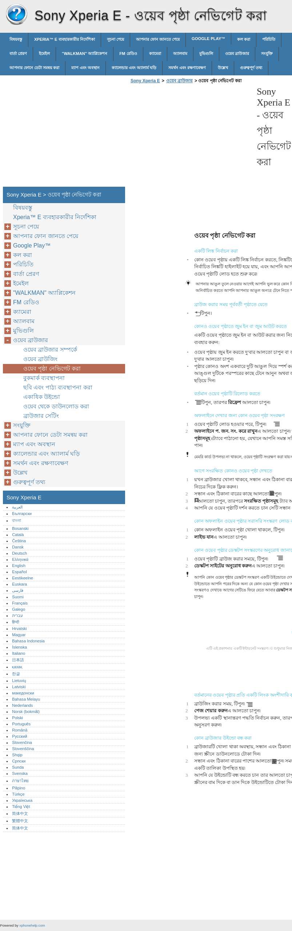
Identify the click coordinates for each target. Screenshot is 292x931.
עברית (17, 615)
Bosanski (20, 528)
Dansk (18, 547)
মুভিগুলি (206, 53)
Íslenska (19, 647)
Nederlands (22, 705)
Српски (18, 761)
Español (19, 572)
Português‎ (21, 724)
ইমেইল (44, 53)
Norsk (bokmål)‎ (26, 711)
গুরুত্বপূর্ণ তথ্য (251, 68)
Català (18, 534)
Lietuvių (19, 680)
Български (22, 513)
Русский (19, 736)
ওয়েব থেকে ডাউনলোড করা (56, 406)
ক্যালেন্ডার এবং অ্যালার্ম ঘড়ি (134, 68)
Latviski (18, 687)
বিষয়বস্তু (15, 39)
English (18, 565)
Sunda (18, 767)
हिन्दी (15, 622)
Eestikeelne (22, 578)
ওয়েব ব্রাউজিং (40, 359)
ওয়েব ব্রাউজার (237, 53)
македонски (23, 693)
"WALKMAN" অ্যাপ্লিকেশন (84, 53)
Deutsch (19, 553)
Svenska (20, 773)
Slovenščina (23, 748)
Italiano (18, 653)
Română (19, 730)
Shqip (17, 755)
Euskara (19, 584)
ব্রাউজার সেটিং (41, 416)
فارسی (17, 590)
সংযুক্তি (267, 53)
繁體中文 (20, 821)
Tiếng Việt (21, 806)
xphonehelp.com (32, 925)
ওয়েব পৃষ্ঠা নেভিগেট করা (52, 368)
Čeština (19, 541)
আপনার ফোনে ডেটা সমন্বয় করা (34, 68)
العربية (17, 507)
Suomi (18, 597)
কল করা (243, 39)
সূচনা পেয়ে (115, 39)
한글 (16, 673)
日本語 (18, 660)
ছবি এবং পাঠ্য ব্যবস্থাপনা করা (57, 387)
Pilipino (18, 788)
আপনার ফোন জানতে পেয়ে (158, 39)
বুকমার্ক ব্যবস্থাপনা (44, 378)
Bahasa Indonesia (28, 641)
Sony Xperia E (16, 14)
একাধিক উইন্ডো (41, 397)
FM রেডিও (128, 53)
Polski (17, 718)
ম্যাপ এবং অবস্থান (85, 68)
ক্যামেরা (155, 53)
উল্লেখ (223, 68)
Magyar (18, 635)
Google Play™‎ (208, 38)
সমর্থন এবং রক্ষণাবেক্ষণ (187, 68)
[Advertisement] (190, 137)
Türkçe (18, 794)
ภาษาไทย (20, 781)
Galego (18, 609)
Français (20, 603)
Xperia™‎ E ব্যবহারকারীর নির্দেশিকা (64, 39)
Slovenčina (22, 742)
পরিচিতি (268, 39)
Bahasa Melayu (26, 699)
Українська (22, 800)
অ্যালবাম (180, 53)
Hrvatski (19, 628)
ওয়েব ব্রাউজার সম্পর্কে (50, 349)
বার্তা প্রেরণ (18, 53)
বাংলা (16, 520)
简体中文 (20, 813)
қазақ (17, 667)
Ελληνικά (20, 559)
